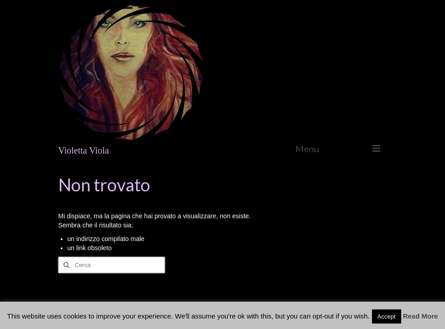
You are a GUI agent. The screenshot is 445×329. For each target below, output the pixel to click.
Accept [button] (386, 316)
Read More (420, 316)
